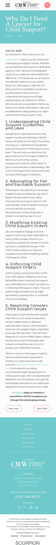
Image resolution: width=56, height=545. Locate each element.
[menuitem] (14, 535)
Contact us (17, 392)
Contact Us (27, 447)
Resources (28, 429)
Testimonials (28, 442)
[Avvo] (30, 507)
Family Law (28, 438)
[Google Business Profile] (36, 507)
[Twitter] (25, 507)
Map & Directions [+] (28, 485)
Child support (13, 59)
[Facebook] (19, 507)
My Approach (28, 433)
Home (28, 424)
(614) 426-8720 (28, 497)
